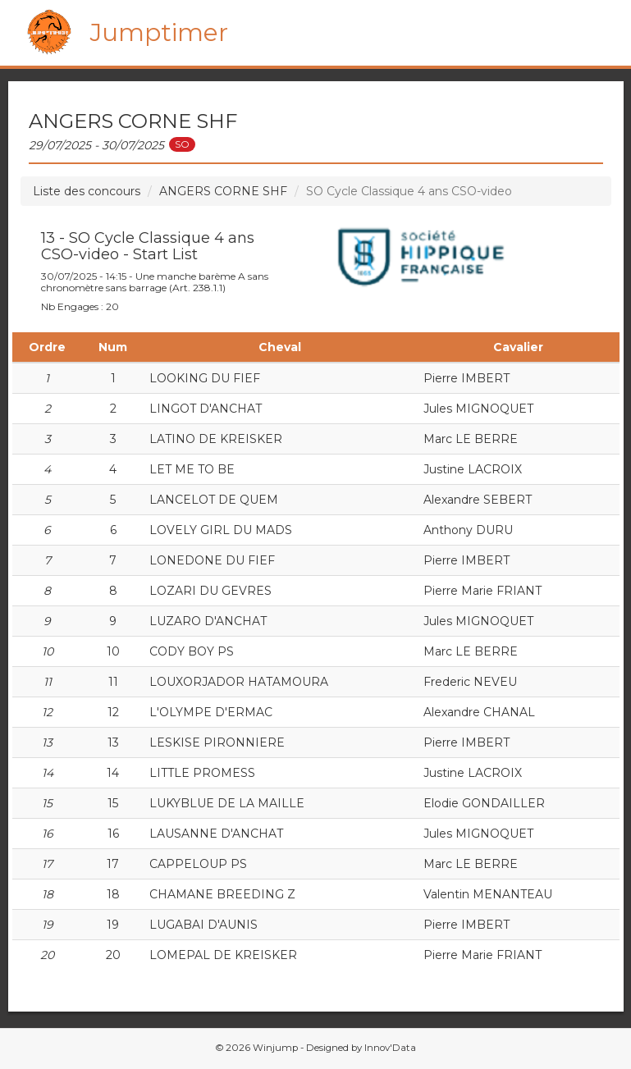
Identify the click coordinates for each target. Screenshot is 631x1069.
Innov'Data (390, 1047)
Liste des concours (86, 191)
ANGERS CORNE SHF (223, 191)
